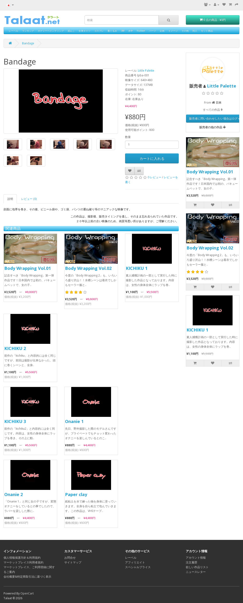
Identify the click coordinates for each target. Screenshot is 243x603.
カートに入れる (152, 158)
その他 (185, 30)
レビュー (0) (29, 199)
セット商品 (207, 30)
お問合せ (70, 558)
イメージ (173, 30)
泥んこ (71, 30)
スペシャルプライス (138, 567)
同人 (194, 30)
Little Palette (146, 71)
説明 (10, 199)
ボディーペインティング (51, 30)
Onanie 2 (13, 494)
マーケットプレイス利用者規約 (23, 562)
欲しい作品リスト (197, 567)
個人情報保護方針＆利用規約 (22, 558)
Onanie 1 (74, 421)
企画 (162, 30)
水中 (130, 30)
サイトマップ (72, 562)
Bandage (28, 43)
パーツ (152, 30)
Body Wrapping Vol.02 (88, 268)
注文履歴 (191, 562)
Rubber (141, 30)
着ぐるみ (112, 30)
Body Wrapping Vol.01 (27, 268)
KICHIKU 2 (15, 348)
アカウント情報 (196, 558)
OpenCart (27, 593)
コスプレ (99, 30)
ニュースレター (196, 572)
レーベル (13, 30)
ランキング (28, 30)
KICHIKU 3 (15, 421)
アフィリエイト (135, 562)
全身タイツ (84, 30)
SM (122, 30)
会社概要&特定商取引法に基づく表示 (27, 577)
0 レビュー (154, 177)
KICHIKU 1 (136, 268)
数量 (128, 137)
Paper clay (76, 494)
